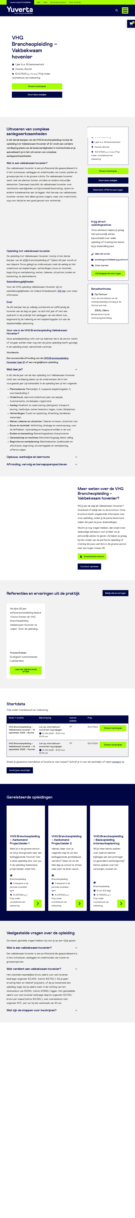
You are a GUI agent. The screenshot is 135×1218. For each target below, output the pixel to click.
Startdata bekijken (37, 95)
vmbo (45, 2)
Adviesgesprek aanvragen (108, 273)
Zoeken (116, 10)
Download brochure (92, 556)
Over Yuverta (75, 2)
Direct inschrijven (37, 86)
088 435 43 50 (100, 254)
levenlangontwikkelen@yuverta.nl (109, 260)
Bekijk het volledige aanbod (112, 797)
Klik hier (62, 291)
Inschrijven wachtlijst (19, 770)
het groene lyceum (58, 2)
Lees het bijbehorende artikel (26, 670)
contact (116, 762)
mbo (38, 2)
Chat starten (100, 265)
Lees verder (38, 904)
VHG (25, 260)
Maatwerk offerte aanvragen (108, 190)
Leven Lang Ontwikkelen (20, 2)
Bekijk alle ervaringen (115, 593)
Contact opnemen (89, 567)
